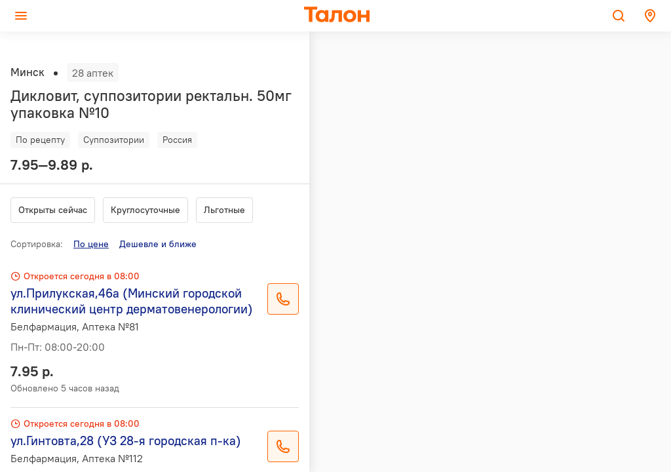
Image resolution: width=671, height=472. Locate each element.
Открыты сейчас (52, 210)
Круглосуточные (145, 210)
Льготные (224, 210)
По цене (91, 244)
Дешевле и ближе (158, 244)
